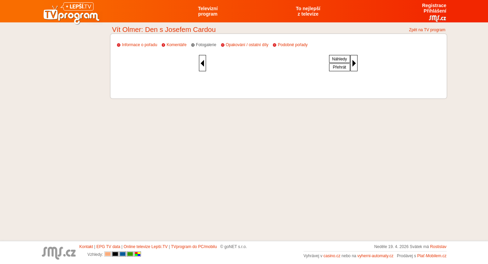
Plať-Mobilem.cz (432, 255)
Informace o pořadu (139, 44)
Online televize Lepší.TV (146, 246)
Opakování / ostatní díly (247, 44)
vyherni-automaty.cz (375, 255)
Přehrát (339, 67)
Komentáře (177, 44)
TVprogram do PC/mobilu (194, 246)
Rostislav (438, 246)
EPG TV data (108, 246)
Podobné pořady (293, 44)
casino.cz (331, 255)
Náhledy (339, 59)
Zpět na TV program (427, 29)
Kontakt (86, 246)
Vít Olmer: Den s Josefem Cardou (164, 29)
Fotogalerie (206, 44)
